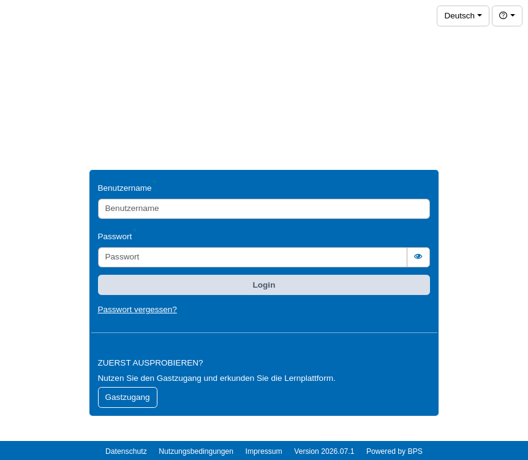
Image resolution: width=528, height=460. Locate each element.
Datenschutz (126, 451)
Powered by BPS (394, 451)
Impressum (264, 451)
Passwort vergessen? (137, 309)
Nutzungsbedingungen (196, 451)
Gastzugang (127, 397)
